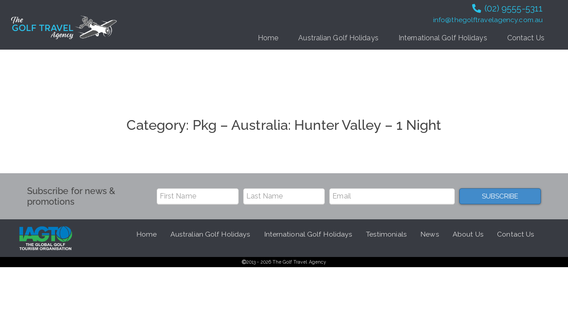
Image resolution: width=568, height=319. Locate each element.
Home (268, 38)
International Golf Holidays (442, 38)
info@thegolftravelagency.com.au (488, 20)
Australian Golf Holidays (338, 38)
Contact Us (525, 38)
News (429, 234)
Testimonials (386, 234)
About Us (468, 234)
